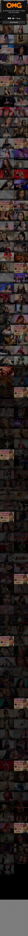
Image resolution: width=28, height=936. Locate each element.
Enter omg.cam (14, 22)
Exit (14, 15)
